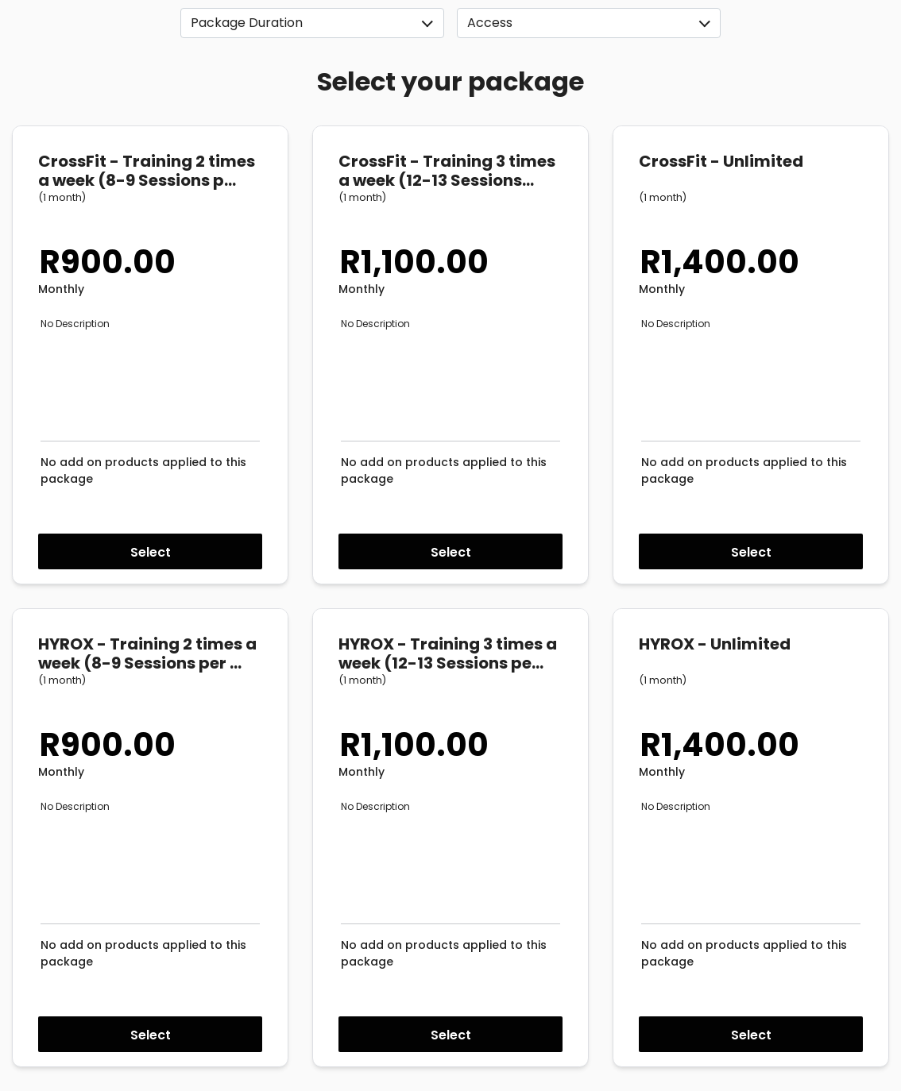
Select (150, 552)
